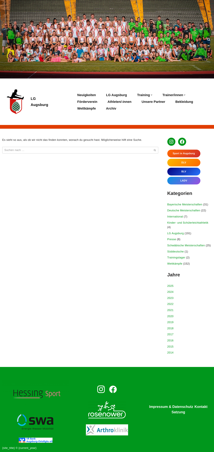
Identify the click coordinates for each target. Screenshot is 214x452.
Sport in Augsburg (184, 153)
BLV (183, 171)
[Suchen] (208, 39)
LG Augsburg (116, 95)
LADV (183, 180)
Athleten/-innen (120, 102)
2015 (170, 346)
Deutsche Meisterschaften (183, 210)
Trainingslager (176, 257)
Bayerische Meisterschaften (184, 204)
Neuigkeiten (86, 95)
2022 (170, 304)
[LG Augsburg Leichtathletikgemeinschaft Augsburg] (25, 101)
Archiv (111, 108)
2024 (170, 291)
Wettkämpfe (86, 108)
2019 (170, 322)
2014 (170, 352)
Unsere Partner (153, 102)
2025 (170, 285)
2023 (170, 298)
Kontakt (201, 407)
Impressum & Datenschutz (171, 407)
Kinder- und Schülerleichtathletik (187, 222)
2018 (170, 328)
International (175, 216)
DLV (183, 162)
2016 (170, 340)
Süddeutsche (175, 251)
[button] (151, 95)
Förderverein (87, 102)
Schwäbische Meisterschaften (186, 245)
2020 (170, 316)
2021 (170, 310)
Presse (171, 239)
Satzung (178, 412)
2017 (170, 334)
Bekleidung (184, 102)
